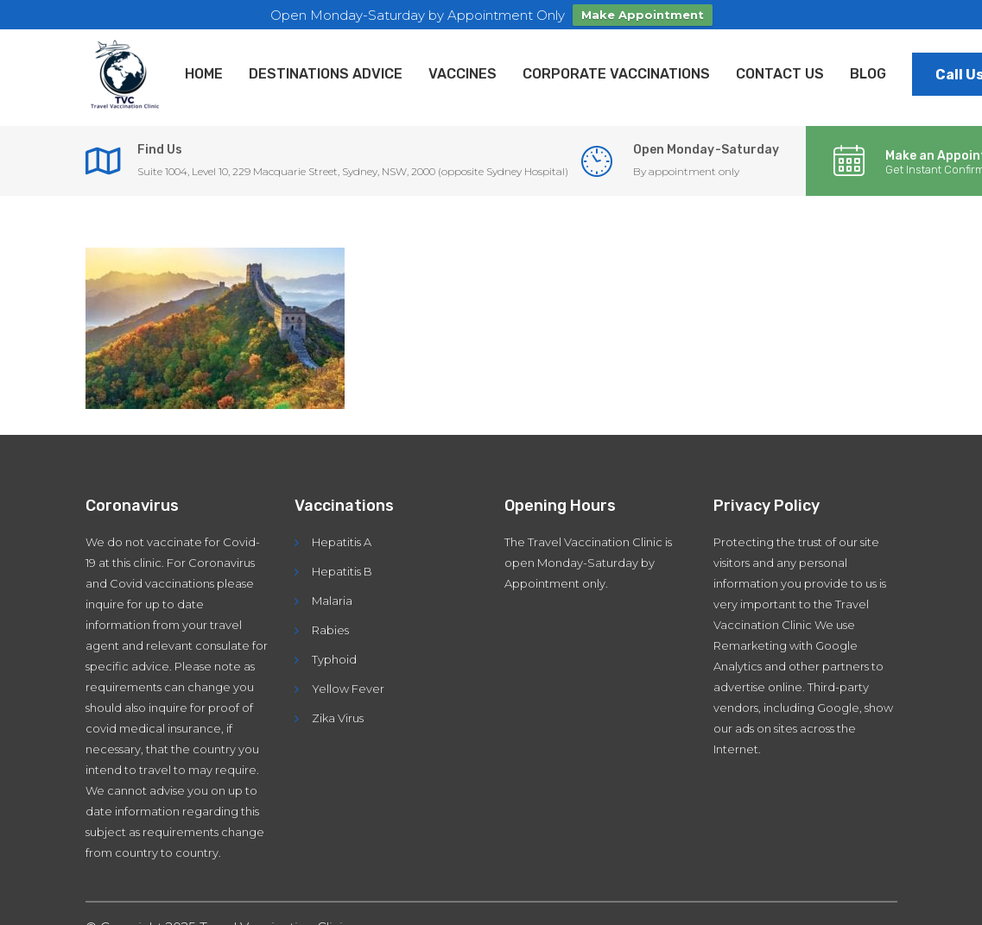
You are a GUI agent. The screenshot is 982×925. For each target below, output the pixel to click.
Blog (868, 66)
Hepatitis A (341, 534)
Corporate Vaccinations (616, 66)
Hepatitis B (342, 563)
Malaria (332, 593)
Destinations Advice (325, 66)
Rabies (330, 622)
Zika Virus (338, 710)
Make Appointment (642, 15)
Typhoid (334, 651)
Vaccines (462, 66)
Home (204, 66)
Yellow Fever (348, 681)
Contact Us (780, 66)
